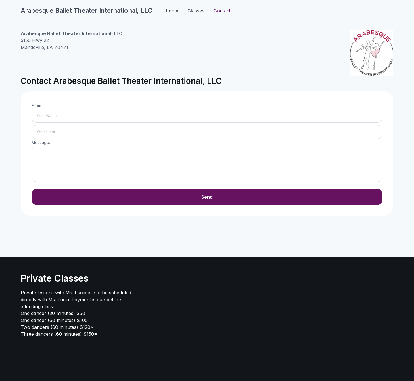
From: (37, 105)
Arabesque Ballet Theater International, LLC (86, 10)
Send (207, 197)
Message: (41, 142)
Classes (195, 11)
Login (172, 11)
